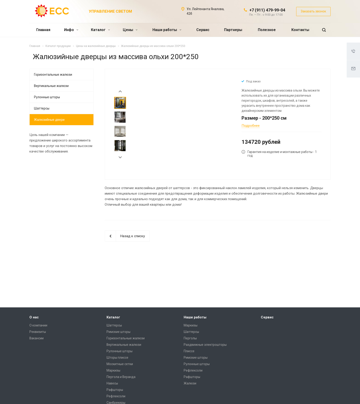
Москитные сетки (120, 364)
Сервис (202, 30)
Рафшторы (115, 390)
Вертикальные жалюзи (51, 86)
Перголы (190, 338)
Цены (130, 30)
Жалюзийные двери (49, 119)
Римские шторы (118, 332)
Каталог (100, 30)
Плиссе (189, 351)
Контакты (300, 30)
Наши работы (166, 30)
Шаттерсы (41, 108)
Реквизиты (37, 332)
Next (120, 157)
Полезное (267, 30)
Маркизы (113, 370)
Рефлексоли (116, 396)
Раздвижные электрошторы (205, 344)
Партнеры (233, 30)
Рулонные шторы (47, 97)
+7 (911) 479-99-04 (267, 10)
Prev (120, 91)
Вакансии (36, 338)
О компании (38, 325)
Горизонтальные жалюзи (53, 74)
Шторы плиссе (117, 357)
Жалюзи (190, 383)
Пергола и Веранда (121, 377)
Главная (43, 30)
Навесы (112, 383)
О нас (34, 317)
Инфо (71, 30)
